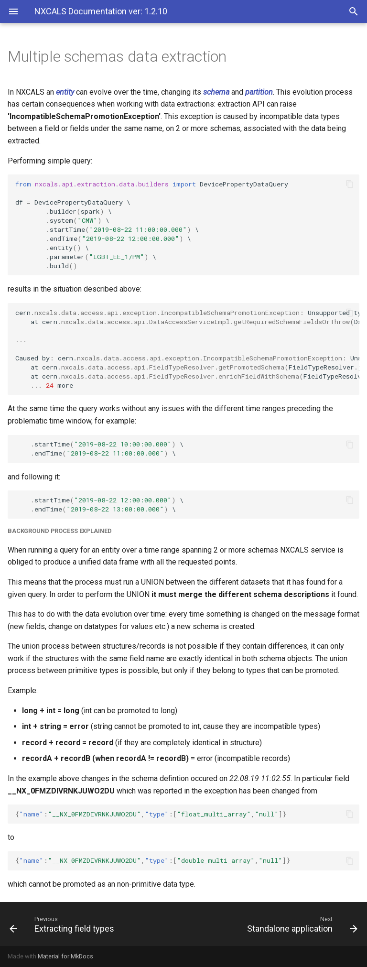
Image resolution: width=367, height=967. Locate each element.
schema (216, 92)
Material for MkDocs (65, 956)
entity (65, 92)
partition (259, 92)
